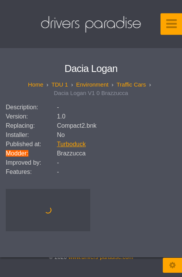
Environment (92, 84)
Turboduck (71, 144)
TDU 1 (59, 84)
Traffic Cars (131, 84)
